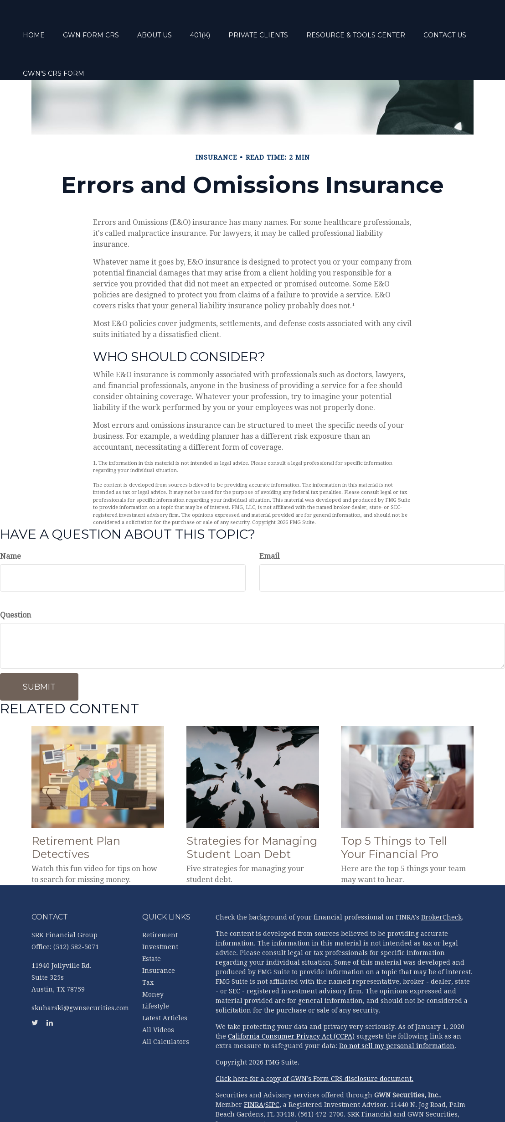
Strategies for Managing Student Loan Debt (251, 813)
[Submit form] (39, 652)
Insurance (158, 936)
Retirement (160, 900)
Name (10, 522)
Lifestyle (155, 972)
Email (269, 522)
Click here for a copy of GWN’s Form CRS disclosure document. (314, 1044)
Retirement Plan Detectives (75, 813)
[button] (113, 23)
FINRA (253, 1070)
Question (15, 581)
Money (153, 960)
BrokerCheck (441, 883)
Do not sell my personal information (396, 1011)
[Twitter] (9, 383)
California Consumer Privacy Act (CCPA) (291, 1002)
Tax (148, 948)
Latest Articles (164, 983)
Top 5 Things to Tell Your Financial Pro (394, 813)
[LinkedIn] (9, 402)
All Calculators (165, 1007)
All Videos (158, 995)
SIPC (272, 1070)
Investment (160, 912)
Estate (151, 924)
